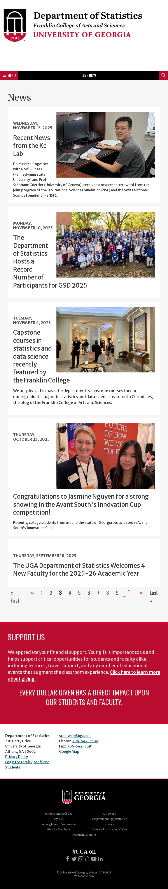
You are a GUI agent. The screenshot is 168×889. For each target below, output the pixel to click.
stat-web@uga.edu (75, 736)
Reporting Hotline (84, 834)
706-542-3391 (80, 746)
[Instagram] (80, 858)
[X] (74, 858)
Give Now (89, 75)
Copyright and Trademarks (58, 824)
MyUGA (58, 819)
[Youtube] (93, 858)
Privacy (110, 824)
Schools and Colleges (58, 813)
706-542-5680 (85, 741)
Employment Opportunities (109, 819)
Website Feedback (58, 829)
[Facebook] (67, 858)
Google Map (69, 751)
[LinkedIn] (100, 858)
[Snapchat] (87, 858)
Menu (9, 75)
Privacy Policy (16, 757)
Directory (109, 813)
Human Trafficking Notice (109, 829)
